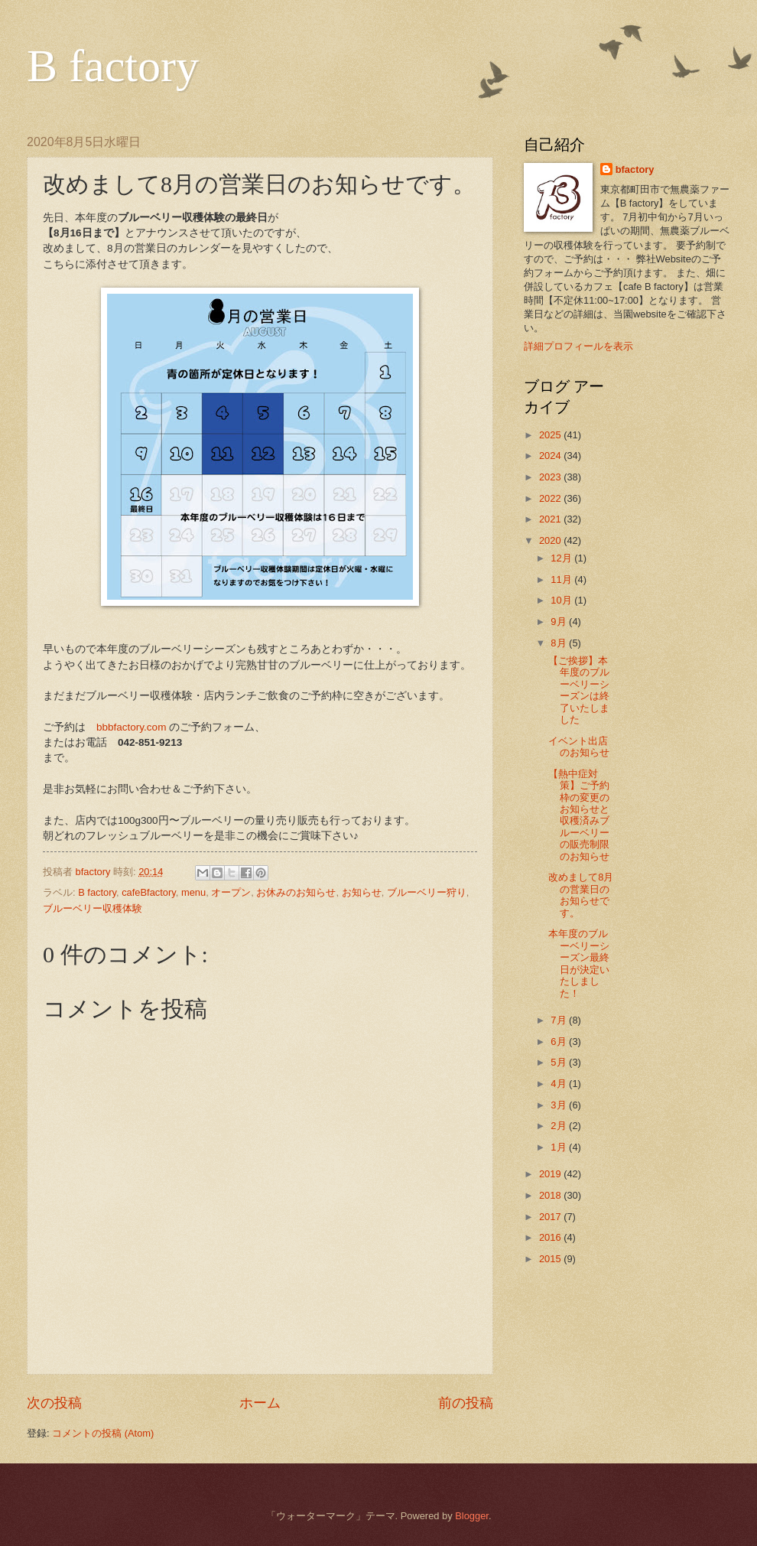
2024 (551, 455)
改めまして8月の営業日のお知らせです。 (580, 894)
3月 (560, 1105)
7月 (560, 1020)
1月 (560, 1147)
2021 (551, 519)
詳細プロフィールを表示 (578, 346)
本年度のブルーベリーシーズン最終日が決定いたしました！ (578, 963)
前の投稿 (465, 1403)
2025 (551, 435)
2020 (551, 540)
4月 (560, 1083)
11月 (562, 579)
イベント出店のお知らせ (578, 746)
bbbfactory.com (131, 727)
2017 (551, 1216)
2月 (560, 1125)
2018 (551, 1195)
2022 (551, 498)
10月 (562, 600)
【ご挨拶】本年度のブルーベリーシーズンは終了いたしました (578, 690)
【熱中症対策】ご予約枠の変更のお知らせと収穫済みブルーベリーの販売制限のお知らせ (578, 815)
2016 (551, 1237)
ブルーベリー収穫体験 (92, 908)
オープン (231, 892)
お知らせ (362, 892)
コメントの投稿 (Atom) (103, 1433)
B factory (113, 66)
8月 (560, 643)
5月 (560, 1062)
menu (193, 892)
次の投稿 (54, 1403)
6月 (560, 1041)
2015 (551, 1258)
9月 (560, 621)
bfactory (635, 169)
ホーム (260, 1403)
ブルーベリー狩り (426, 892)
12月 (562, 558)
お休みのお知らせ (296, 892)
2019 (551, 1174)
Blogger (472, 1516)
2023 (551, 477)
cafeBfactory (149, 892)
